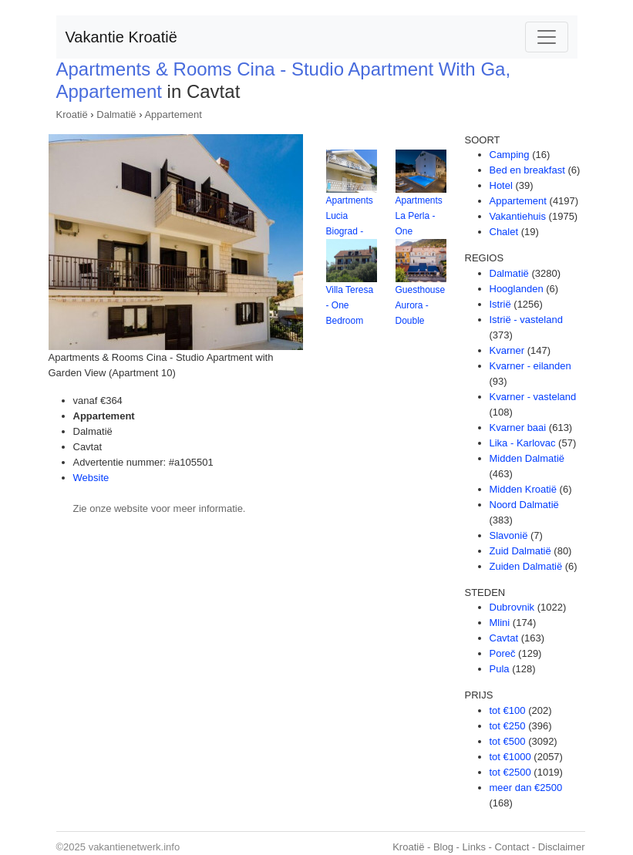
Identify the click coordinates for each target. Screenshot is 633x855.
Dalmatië (116, 114)
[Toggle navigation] (546, 37)
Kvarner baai (518, 427)
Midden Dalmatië (527, 458)
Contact (511, 847)
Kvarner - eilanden (530, 366)
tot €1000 (510, 756)
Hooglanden (517, 289)
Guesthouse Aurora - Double (421, 305)
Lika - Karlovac (523, 443)
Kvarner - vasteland (533, 396)
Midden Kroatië (523, 489)
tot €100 (508, 710)
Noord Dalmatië (524, 504)
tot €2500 (510, 772)
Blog (443, 847)
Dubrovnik (512, 607)
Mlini (500, 622)
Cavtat (504, 638)
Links (474, 847)
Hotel (501, 185)
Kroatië (72, 114)
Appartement (172, 114)
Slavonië (509, 535)
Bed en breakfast (527, 170)
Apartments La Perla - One (419, 216)
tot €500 (508, 741)
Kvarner (507, 350)
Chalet (504, 231)
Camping (510, 154)
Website (91, 477)
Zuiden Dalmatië (526, 566)
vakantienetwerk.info (134, 847)
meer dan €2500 (526, 787)
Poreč (503, 653)
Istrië (500, 304)
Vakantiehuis (518, 216)
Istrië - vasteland (526, 319)
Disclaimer (561, 847)
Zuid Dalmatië (520, 551)
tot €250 (508, 726)
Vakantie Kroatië (121, 37)
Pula (500, 669)
